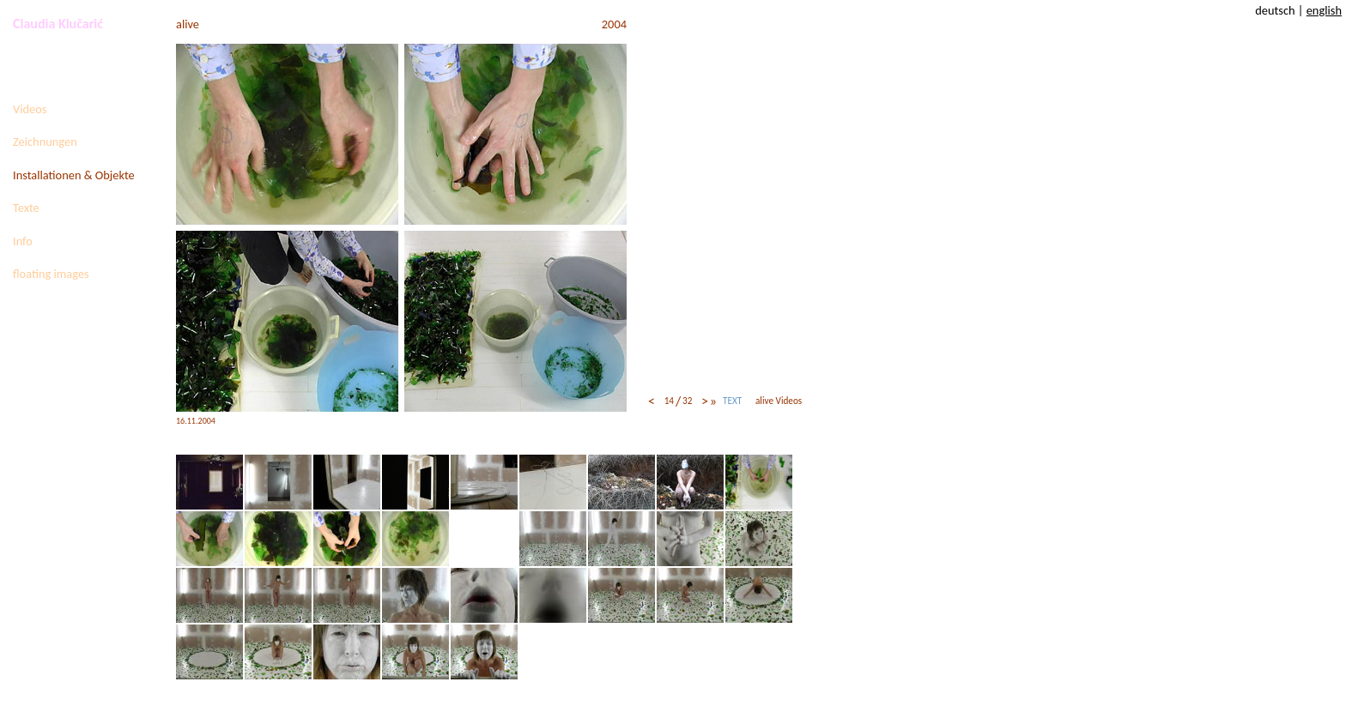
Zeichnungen (45, 141)
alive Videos (778, 401)
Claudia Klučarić (58, 23)
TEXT (732, 401)
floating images (51, 273)
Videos (29, 109)
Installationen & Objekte (74, 175)
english (1324, 10)
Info (23, 241)
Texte (26, 207)
